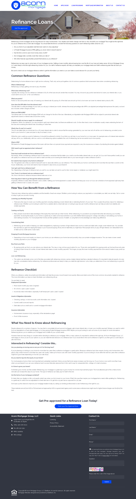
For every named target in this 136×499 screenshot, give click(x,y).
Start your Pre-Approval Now (68, 406)
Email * (91, 434)
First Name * (93, 420)
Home (56, 5)
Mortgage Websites (24, 492)
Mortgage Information (94, 5)
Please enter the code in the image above (101, 474)
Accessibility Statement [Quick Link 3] (57, 426)
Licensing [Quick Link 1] (53, 419)
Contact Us (120, 5)
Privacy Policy (106, 455)
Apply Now (65, 5)
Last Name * (92, 427)
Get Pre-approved (21, 28)
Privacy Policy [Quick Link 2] (54, 423)
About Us (109, 5)
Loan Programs (77, 5)
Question (92, 459)
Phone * (91, 442)
